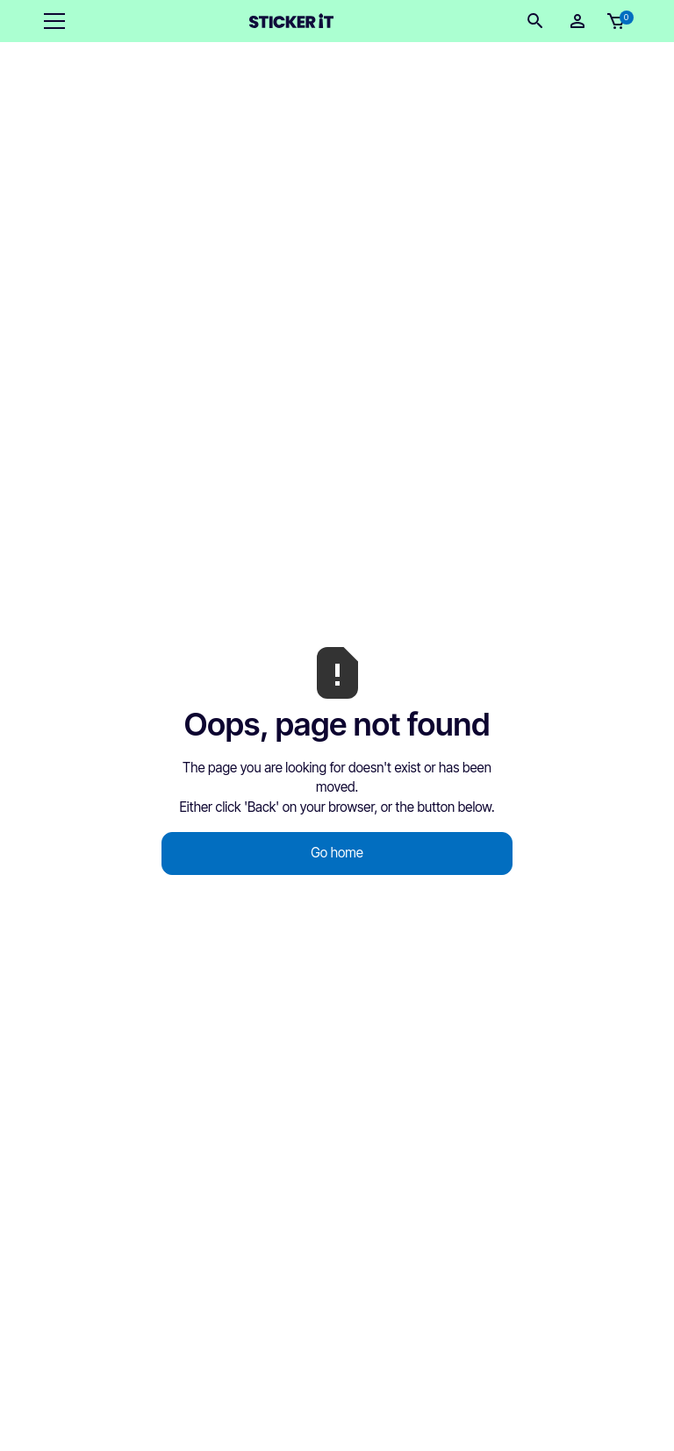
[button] (50, 21)
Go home (337, 852)
